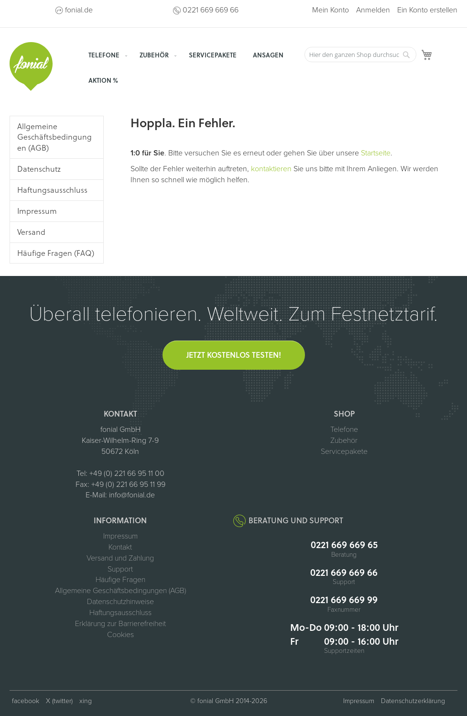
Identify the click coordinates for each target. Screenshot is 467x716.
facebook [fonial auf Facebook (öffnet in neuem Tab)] (25, 701)
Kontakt (120, 547)
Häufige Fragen (120, 579)
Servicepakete (344, 451)
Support (120, 569)
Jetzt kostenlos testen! (233, 354)
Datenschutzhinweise (120, 601)
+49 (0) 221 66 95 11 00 (126, 473)
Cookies (120, 634)
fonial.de (79, 10)
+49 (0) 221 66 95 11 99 (128, 484)
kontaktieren (271, 169)
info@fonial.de (132, 495)
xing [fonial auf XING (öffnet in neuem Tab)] (85, 701)
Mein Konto (330, 10)
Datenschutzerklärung (413, 701)
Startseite (376, 153)
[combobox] (360, 54)
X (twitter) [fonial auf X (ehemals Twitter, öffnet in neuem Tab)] (59, 701)
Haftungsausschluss (120, 612)
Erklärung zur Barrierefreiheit (120, 623)
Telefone (344, 429)
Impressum (120, 536)
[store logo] (31, 66)
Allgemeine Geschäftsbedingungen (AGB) (120, 590)
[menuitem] (106, 54)
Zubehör (344, 440)
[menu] (191, 67)
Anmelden (373, 10)
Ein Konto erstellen (427, 10)
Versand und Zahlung (120, 558)
